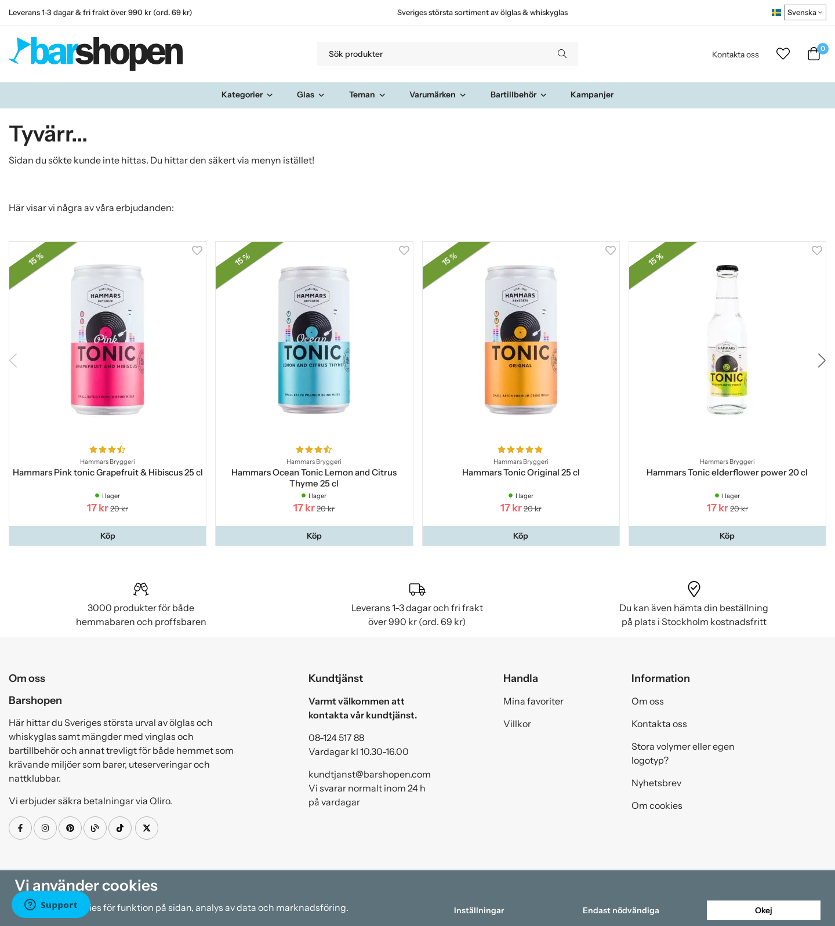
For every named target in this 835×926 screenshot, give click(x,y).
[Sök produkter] (431, 54)
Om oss (647, 701)
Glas (311, 94)
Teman (367, 94)
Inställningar (479, 910)
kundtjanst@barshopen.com (369, 774)
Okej (763, 910)
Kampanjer (592, 94)
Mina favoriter (533, 701)
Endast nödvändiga (621, 910)
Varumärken (438, 94)
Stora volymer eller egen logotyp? (683, 753)
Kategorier (248, 94)
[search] (562, 54)
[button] (107, 536)
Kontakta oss (735, 54)
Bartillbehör (519, 94)
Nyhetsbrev (656, 783)
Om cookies (656, 805)
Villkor (517, 723)
